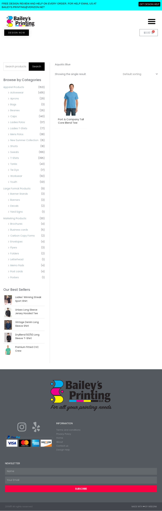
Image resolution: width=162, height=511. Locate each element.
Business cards (19, 229)
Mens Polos (17, 134)
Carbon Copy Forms (22, 235)
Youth (13, 182)
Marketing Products (15, 218)
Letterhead (16, 259)
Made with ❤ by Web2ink (144, 506)
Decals (14, 206)
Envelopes (16, 241)
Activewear (17, 92)
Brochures (16, 223)
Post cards (16, 271)
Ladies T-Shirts (19, 128)
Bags (13, 104)
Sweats (14, 152)
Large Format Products (17, 188)
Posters (14, 277)
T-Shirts (14, 158)
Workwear (16, 176)
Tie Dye (14, 170)
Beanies (15, 110)
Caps (13, 116)
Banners (15, 200)
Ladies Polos (17, 122)
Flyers (13, 247)
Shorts (14, 146)
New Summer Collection (24, 140)
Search (36, 66)
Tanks (13, 164)
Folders (14, 253)
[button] (152, 21)
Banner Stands (19, 194)
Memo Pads (17, 265)
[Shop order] (139, 74)
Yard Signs (16, 211)
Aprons (14, 98)
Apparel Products (13, 87)
